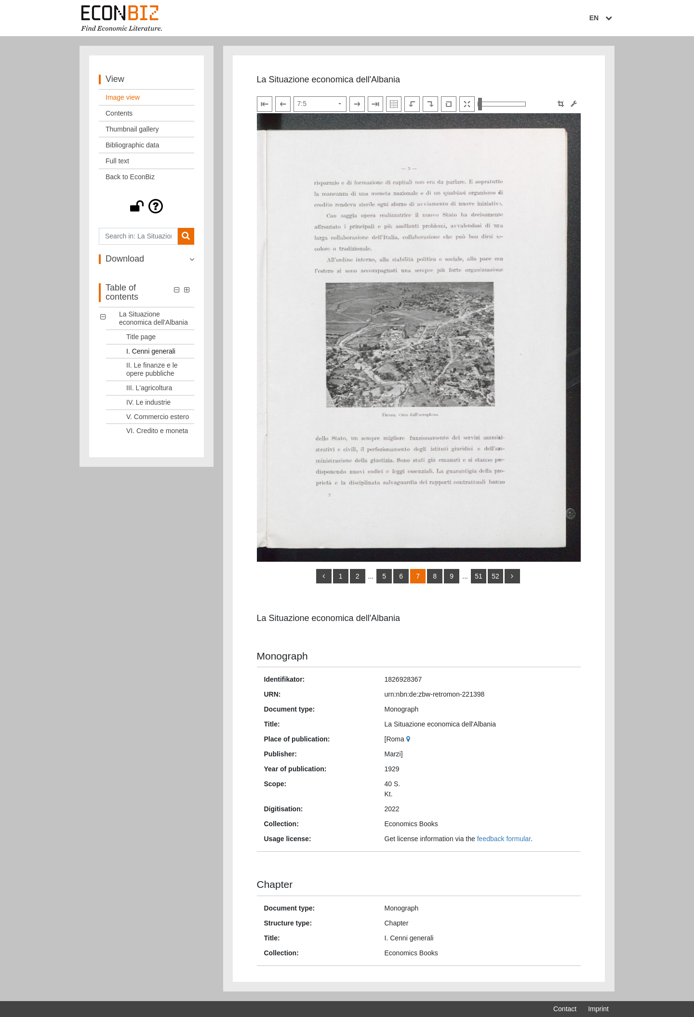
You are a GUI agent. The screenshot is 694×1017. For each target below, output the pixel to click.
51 (478, 576)
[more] (512, 576)
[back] (324, 576)
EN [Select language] (601, 18)
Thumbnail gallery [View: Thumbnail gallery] (132, 129)
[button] (146, 206)
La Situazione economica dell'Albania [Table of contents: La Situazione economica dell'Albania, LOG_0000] (153, 318)
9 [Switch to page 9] (452, 576)
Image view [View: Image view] (123, 97)
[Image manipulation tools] (574, 104)
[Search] (186, 236)
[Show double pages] (394, 104)
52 (495, 576)
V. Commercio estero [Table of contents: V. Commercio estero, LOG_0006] (157, 417)
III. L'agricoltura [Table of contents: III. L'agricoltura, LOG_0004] (149, 388)
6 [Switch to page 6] (401, 576)
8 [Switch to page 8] (435, 576)
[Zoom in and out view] (502, 104)
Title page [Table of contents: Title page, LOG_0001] (141, 337)
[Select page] (320, 104)
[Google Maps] (409, 739)
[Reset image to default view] (448, 104)
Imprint (598, 1009)
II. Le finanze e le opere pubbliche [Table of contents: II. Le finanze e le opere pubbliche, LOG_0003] (152, 369)
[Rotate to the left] (412, 104)
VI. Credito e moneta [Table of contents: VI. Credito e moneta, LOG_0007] (157, 431)
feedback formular (504, 839)
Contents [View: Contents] (119, 113)
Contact (564, 1009)
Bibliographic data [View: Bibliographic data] (132, 145)
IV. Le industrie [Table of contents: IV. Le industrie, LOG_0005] (148, 402)
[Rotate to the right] (430, 104)
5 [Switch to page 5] (384, 576)
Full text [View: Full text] (117, 161)
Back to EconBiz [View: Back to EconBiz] (130, 177)
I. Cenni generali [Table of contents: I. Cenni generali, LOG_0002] (150, 351)
